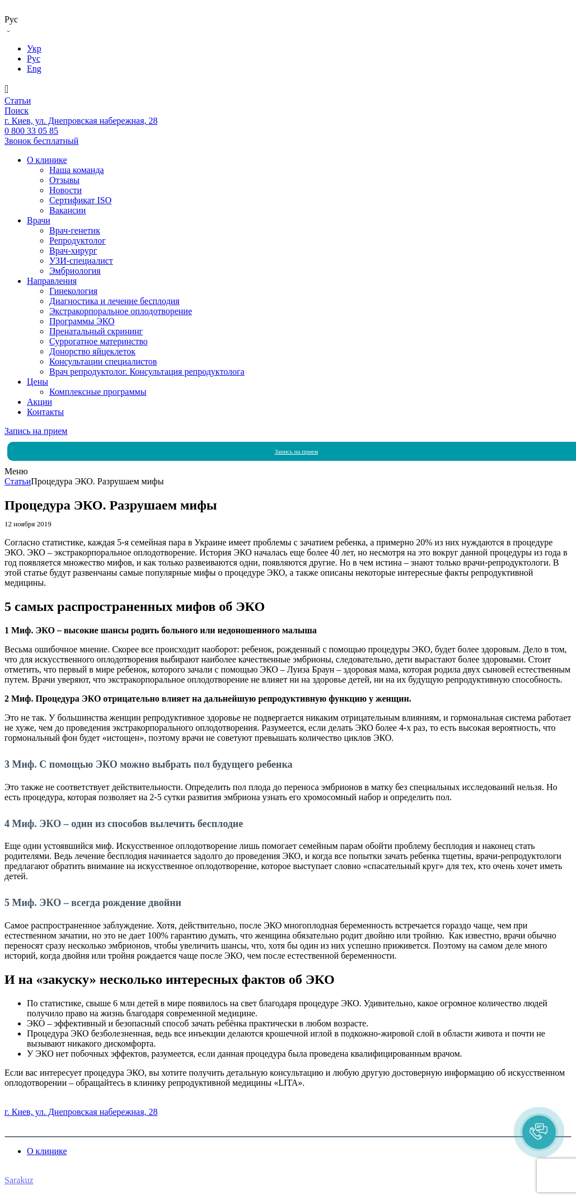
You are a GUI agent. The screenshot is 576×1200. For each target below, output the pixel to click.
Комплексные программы (97, 391)
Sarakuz (19, 1180)
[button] (539, 1132)
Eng (34, 68)
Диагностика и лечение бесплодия (114, 301)
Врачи (38, 220)
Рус (33, 58)
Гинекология (73, 291)
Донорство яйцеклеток (92, 351)
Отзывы (64, 180)
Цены (37, 381)
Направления (52, 281)
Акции (39, 402)
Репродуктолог (77, 240)
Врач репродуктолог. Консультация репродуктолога (147, 371)
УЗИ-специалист (81, 260)
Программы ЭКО (82, 321)
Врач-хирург (73, 250)
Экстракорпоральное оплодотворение (120, 311)
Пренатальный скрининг (96, 331)
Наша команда (76, 170)
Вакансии (67, 210)
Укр (34, 48)
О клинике (47, 160)
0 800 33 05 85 (31, 1101)
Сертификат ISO (80, 200)
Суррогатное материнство (98, 341)
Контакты (45, 412)
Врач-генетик (74, 230)
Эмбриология (75, 271)
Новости (65, 190)
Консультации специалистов (103, 361)
